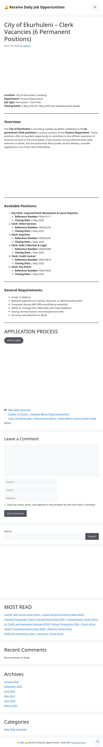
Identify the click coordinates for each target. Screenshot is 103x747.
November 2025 (13, 686)
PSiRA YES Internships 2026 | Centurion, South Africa (33, 633)
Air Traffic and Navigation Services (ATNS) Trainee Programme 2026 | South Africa (49, 624)
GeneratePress (78, 742)
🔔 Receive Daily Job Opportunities (34, 7)
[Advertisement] (51, 72)
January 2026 (11, 681)
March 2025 (10, 705)
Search (8, 531)
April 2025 (9, 700)
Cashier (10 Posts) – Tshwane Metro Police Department (38, 414)
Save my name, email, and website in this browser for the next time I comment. (51, 504)
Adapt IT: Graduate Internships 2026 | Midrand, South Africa (38, 629)
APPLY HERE (14, 340)
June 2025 (9, 691)
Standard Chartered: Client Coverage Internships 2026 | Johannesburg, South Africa (51, 619)
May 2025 (9, 696)
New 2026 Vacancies (19, 409)
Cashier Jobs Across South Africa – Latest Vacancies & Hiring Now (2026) (44, 614)
